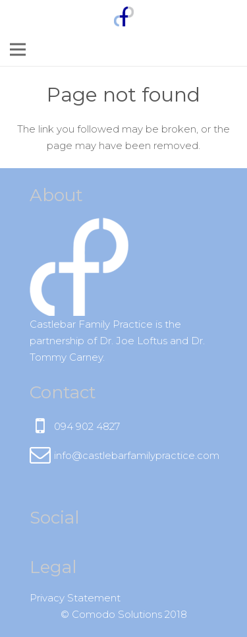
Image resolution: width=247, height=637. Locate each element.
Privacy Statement (75, 598)
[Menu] (18, 49)
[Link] (124, 16)
